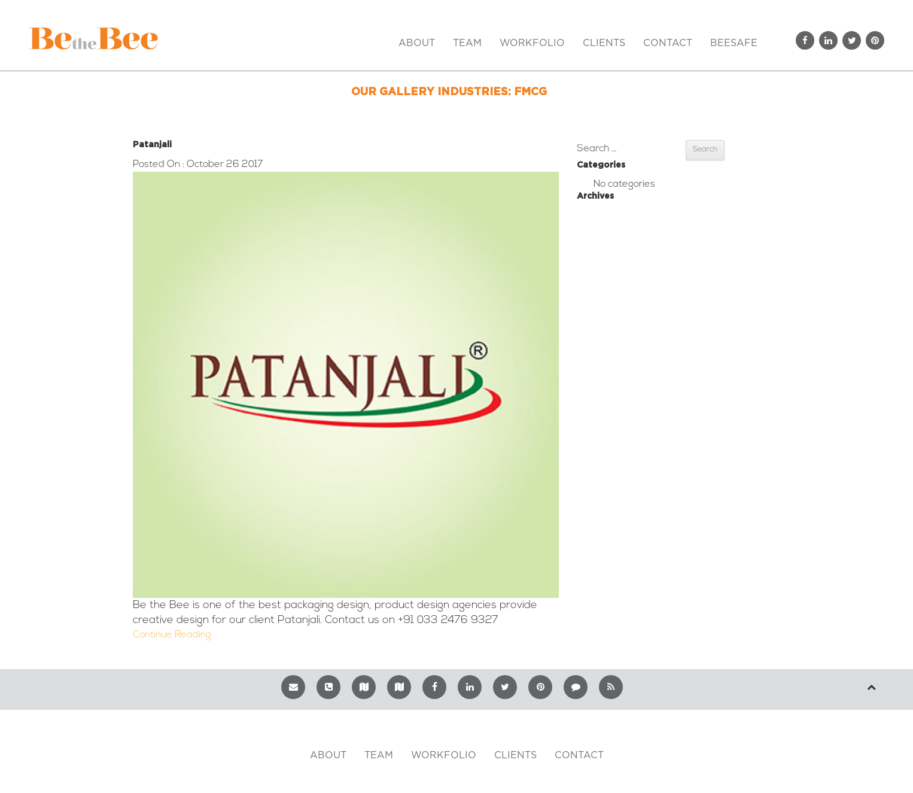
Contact (667, 43)
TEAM (378, 755)
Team (467, 43)
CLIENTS (515, 755)
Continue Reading (172, 635)
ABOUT (328, 755)
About (416, 43)
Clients (604, 43)
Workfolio (532, 43)
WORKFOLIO (443, 755)
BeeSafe (733, 43)
